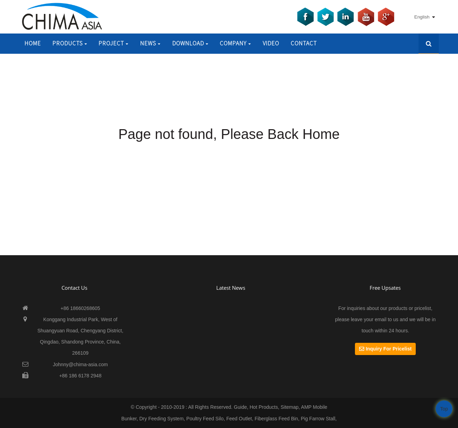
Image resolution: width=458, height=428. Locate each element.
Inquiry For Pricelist (389, 349)
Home (32, 43)
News (150, 43)
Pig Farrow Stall (318, 418)
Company (235, 43)
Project (114, 43)
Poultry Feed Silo (205, 418)
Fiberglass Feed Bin (276, 418)
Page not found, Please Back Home (229, 134)
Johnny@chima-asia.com (80, 364)
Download (190, 43)
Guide (240, 407)
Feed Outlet (239, 418)
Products (69, 43)
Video (271, 43)
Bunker (129, 418)
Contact (304, 43)
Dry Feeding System (161, 418)
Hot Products (263, 407)
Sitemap (289, 407)
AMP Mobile (314, 407)
